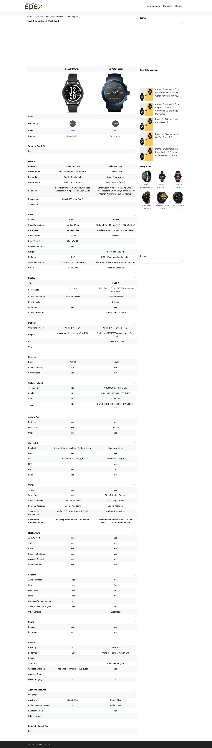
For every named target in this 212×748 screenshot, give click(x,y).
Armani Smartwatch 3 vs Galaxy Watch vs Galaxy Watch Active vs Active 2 (167, 92)
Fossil (72, 130)
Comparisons (153, 6)
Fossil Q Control (72, 69)
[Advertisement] (82, 44)
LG (115, 130)
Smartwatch (72, 136)
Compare (167, 6)
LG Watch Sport (115, 69)
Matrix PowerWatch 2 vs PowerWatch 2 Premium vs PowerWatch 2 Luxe (166, 152)
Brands (178, 6)
